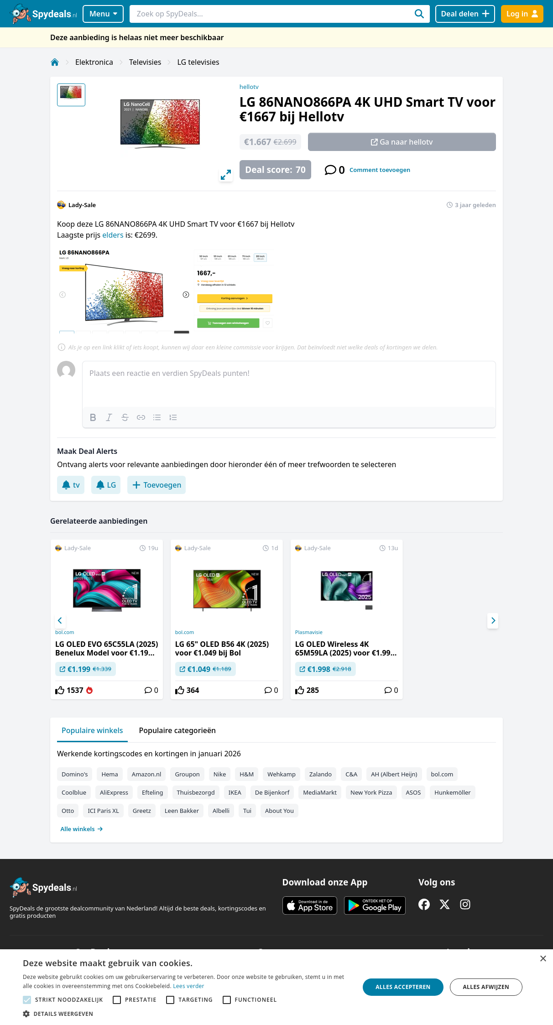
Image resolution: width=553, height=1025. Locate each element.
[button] (186, 1013)
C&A (351, 774)
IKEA (235, 792)
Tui (247, 810)
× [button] (542, 959)
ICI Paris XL (103, 810)
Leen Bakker (182, 810)
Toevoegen (156, 485)
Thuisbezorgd (196, 792)
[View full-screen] (226, 175)
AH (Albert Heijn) (394, 774)
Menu (103, 14)
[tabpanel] (276, 789)
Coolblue (74, 792)
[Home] (54, 62)
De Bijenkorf (272, 792)
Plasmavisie (309, 632)
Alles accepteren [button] (403, 987)
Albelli (221, 810)
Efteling (152, 792)
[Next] (492, 621)
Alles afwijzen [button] (486, 987)
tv (71, 485)
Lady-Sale (82, 204)
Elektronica (94, 62)
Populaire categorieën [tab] (177, 730)
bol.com (64, 632)
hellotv (249, 86)
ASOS (413, 792)
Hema (109, 774)
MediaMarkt (320, 792)
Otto (68, 810)
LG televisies (198, 62)
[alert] (276, 987)
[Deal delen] (465, 14)
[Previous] (60, 621)
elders (112, 235)
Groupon (187, 774)
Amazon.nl (147, 774)
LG (106, 485)
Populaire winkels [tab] (92, 730)
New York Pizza (371, 792)
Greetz (142, 810)
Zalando (320, 774)
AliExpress (114, 792)
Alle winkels (82, 829)
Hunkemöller (452, 792)
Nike (220, 774)
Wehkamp (281, 774)
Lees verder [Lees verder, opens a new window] (188, 986)
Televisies (145, 62)
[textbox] (289, 384)
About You (279, 810)
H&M (247, 774)
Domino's (75, 774)
